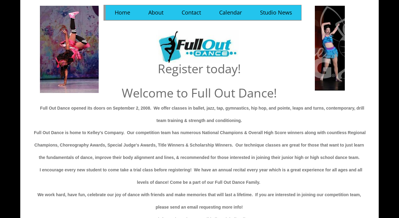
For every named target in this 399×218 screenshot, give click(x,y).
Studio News (276, 12)
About (155, 12)
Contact (191, 12)
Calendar (230, 12)
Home (122, 12)
